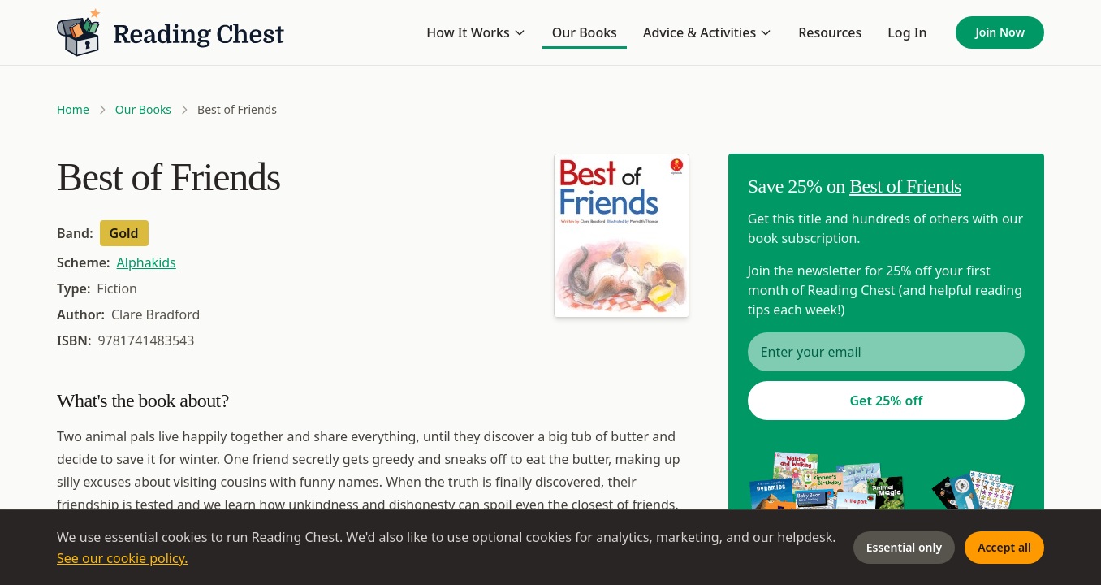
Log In (906, 32)
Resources (829, 32)
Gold (124, 233)
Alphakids (146, 262)
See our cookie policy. (122, 558)
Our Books (584, 32)
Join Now (1000, 32)
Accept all (1004, 547)
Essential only (904, 547)
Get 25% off (885, 401)
